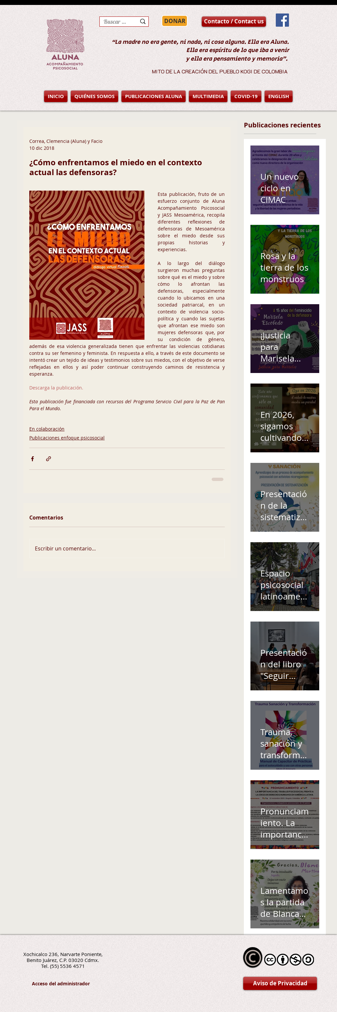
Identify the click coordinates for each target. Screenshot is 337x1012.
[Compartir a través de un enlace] (48, 459)
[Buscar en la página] (115, 21)
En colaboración (47, 429)
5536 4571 (72, 966)
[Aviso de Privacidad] (280, 983)
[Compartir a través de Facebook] (32, 459)
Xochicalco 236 (40, 954)
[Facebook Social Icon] (282, 20)
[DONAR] (175, 21)
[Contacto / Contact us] (234, 21)
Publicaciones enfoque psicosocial (67, 438)
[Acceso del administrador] (61, 984)
